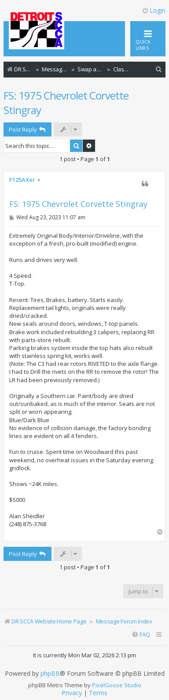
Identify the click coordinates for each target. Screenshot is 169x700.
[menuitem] (159, 69)
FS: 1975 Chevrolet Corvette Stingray (66, 102)
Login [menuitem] (153, 10)
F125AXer (22, 180)
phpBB (50, 674)
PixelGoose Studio (116, 685)
